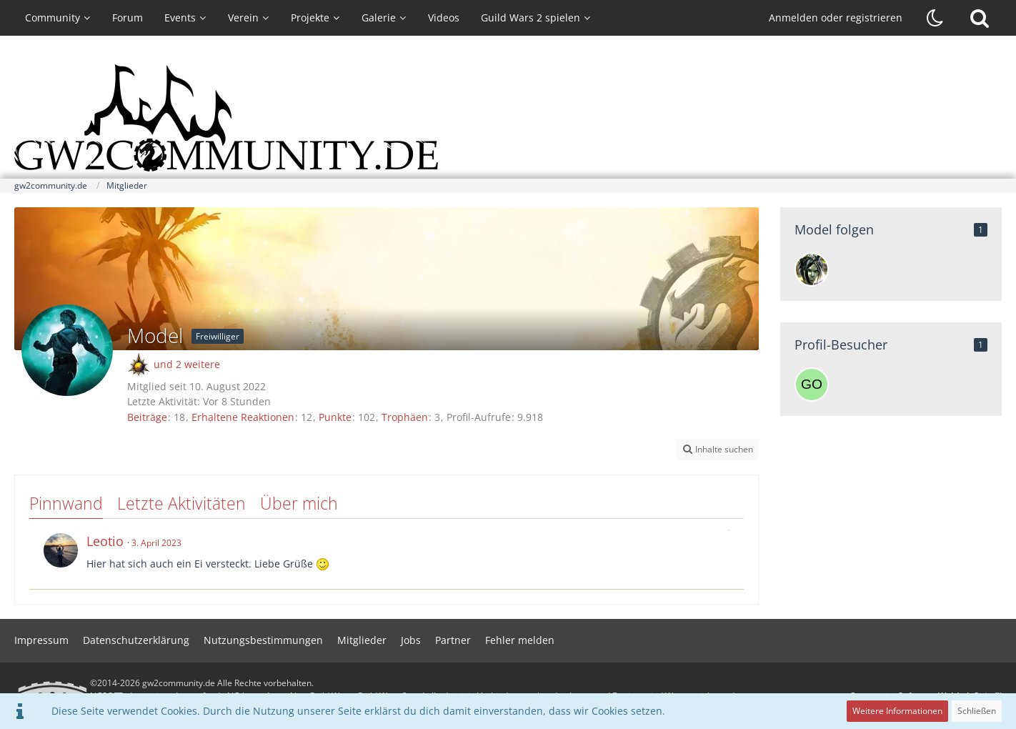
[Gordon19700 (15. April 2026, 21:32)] (812, 384)
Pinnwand (66, 503)
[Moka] (812, 269)
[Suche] (979, 18)
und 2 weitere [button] (187, 364)
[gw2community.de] (508, 118)
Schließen (976, 711)
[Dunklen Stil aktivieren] (935, 18)
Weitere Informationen (897, 711)
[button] (717, 449)
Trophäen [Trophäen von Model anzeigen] (405, 417)
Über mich (299, 503)
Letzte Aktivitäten (181, 503)
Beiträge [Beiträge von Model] (147, 417)
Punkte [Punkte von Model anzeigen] (335, 417)
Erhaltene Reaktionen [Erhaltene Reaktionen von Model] (242, 417)
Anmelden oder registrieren (835, 17)
